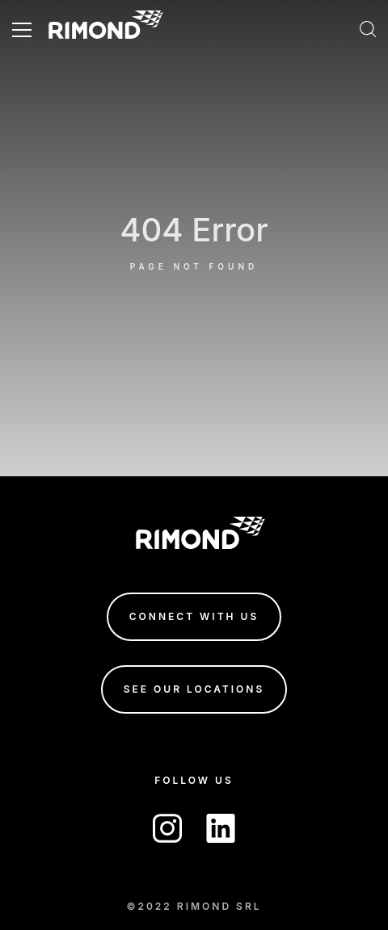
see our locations (194, 689)
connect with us (194, 616)
